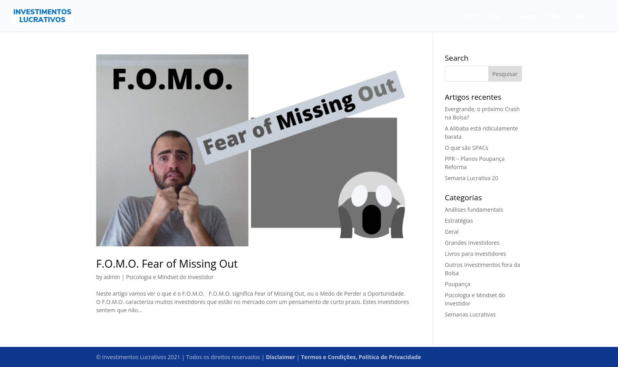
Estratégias (459, 220)
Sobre (582, 16)
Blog (494, 16)
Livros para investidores (475, 253)
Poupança (458, 284)
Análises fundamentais (474, 209)
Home (472, 16)
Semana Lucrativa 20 (471, 178)
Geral (452, 231)
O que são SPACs (466, 147)
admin (112, 277)
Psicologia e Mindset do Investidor (170, 277)
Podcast (555, 16)
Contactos (522, 16)
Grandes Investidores (472, 242)
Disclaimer (280, 357)
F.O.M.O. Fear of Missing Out (167, 263)
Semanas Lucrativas (470, 314)
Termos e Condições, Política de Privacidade (361, 357)
